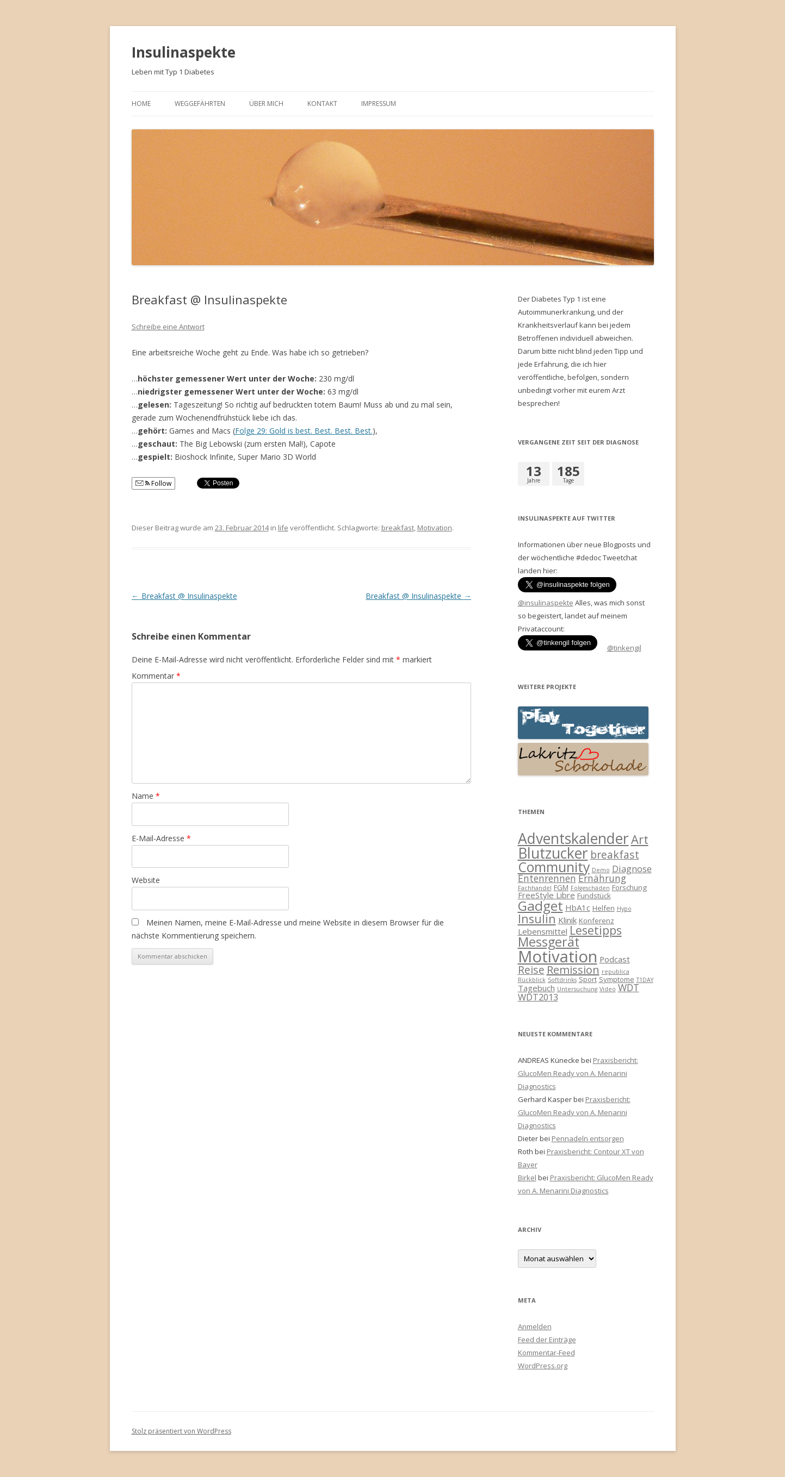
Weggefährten (200, 103)
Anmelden (535, 1326)
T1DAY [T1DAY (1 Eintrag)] (644, 980)
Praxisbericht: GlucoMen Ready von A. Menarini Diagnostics (578, 1073)
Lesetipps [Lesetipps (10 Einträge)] (596, 930)
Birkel (527, 1177)
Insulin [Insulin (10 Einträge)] (537, 919)
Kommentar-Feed (546, 1352)
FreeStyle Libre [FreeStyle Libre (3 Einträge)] (546, 895)
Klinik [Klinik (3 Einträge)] (567, 920)
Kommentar (156, 676)
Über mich (266, 103)
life (283, 528)
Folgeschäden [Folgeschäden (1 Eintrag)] (590, 888)
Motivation (434, 528)
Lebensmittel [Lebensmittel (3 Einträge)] (542, 931)
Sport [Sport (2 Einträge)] (588, 979)
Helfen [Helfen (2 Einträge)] (603, 908)
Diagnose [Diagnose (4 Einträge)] (632, 868)
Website (146, 880)
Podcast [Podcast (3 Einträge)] (614, 959)
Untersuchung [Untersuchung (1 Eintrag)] (577, 989)
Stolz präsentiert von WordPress (181, 1431)
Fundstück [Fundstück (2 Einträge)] (594, 895)
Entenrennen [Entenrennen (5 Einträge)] (547, 878)
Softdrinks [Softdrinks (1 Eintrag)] (562, 980)
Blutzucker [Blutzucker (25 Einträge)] (553, 853)
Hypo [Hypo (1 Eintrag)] (624, 908)
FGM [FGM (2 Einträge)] (561, 887)
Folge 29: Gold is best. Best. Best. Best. (304, 430)
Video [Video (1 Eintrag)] (607, 989)
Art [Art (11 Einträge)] (639, 839)
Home (141, 103)
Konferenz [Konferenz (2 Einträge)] (596, 920)
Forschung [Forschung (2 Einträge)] (629, 887)
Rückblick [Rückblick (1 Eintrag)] (532, 980)
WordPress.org (542, 1365)
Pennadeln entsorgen (588, 1138)
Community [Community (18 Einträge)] (554, 867)
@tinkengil (624, 648)
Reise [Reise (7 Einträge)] (531, 969)
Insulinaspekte (184, 52)
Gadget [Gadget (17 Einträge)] (540, 906)
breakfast (397, 528)
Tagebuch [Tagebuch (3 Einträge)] (536, 987)
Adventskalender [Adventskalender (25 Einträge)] (573, 838)
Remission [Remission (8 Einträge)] (573, 969)
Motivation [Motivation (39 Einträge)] (557, 956)
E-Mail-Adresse (161, 838)
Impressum (378, 103)
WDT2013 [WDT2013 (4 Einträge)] (538, 997)
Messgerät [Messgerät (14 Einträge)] (548, 941)
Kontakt (322, 103)
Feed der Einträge (547, 1339)
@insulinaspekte (545, 603)
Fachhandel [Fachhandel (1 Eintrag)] (535, 888)
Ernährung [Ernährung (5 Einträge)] (602, 878)
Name (146, 796)
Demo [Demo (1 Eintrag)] (601, 870)
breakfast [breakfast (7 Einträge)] (614, 854)
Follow (153, 483)
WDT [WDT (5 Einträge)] (628, 987)
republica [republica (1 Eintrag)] (615, 971)
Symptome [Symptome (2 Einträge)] (616, 979)
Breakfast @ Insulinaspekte (184, 596)
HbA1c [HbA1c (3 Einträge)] (577, 907)
